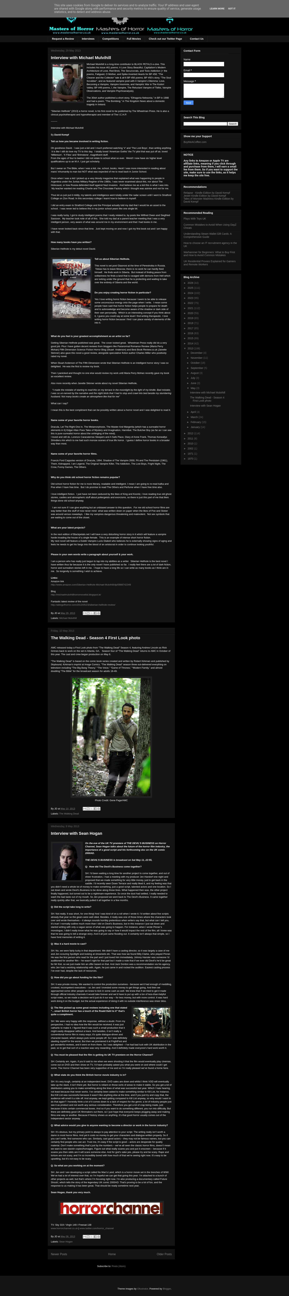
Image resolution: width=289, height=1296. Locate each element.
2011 (191, 438)
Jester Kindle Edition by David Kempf (205, 195)
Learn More (217, 8)
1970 (191, 458)
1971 (191, 453)
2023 (191, 298)
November (197, 357)
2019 (191, 318)
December (197, 352)
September (197, 368)
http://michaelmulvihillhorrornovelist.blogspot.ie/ (76, 594)
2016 (191, 333)
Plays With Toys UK (195, 218)
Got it (232, 8)
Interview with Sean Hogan (76, 833)
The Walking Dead (69, 813)
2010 (191, 443)
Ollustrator (142, 1288)
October (196, 362)
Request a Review (63, 38)
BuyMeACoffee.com (195, 142)
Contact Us (196, 38)
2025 (191, 287)
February (196, 422)
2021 (191, 308)
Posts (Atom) (119, 1266)
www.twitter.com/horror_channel (97, 1228)
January (196, 427)
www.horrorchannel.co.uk (64, 1228)
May (193, 388)
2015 (191, 338)
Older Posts (164, 1254)
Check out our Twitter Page (165, 38)
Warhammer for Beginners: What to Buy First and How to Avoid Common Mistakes (209, 254)
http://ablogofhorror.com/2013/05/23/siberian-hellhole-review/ (83, 604)
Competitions (110, 38)
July (193, 377)
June (194, 383)
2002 (191, 448)
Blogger (167, 1288)
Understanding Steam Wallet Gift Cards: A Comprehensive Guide (207, 235)
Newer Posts (59, 1254)
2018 (191, 323)
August (195, 372)
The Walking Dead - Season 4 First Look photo (95, 638)
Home (112, 1254)
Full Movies (134, 38)
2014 (191, 343)
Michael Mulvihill (68, 618)
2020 (191, 313)
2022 (191, 303)
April (193, 411)
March (195, 417)
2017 (191, 328)
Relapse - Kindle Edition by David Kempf (207, 192)
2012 (191, 433)
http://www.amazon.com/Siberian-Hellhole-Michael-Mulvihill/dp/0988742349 (91, 584)
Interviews (88, 38)
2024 (191, 293)
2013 (191, 348)
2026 (191, 282)
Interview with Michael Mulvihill (81, 57)
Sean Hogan (66, 1241)
